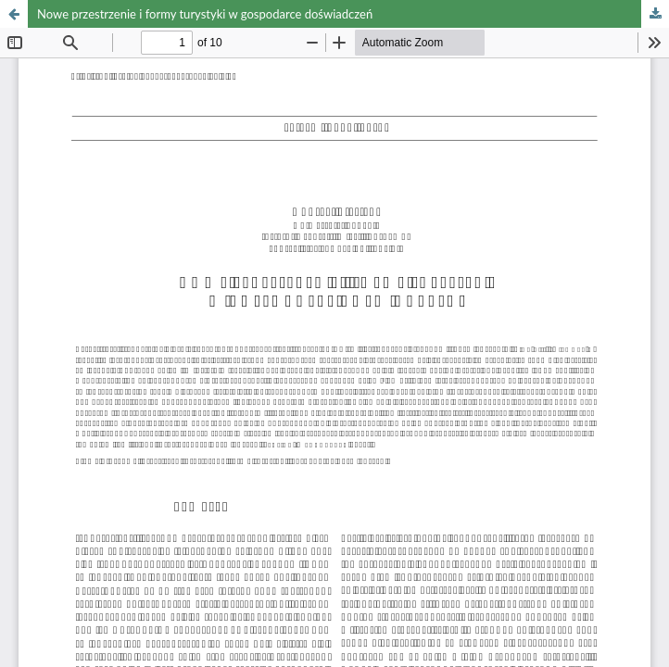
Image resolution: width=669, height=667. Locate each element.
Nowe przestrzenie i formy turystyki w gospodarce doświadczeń (204, 13)
